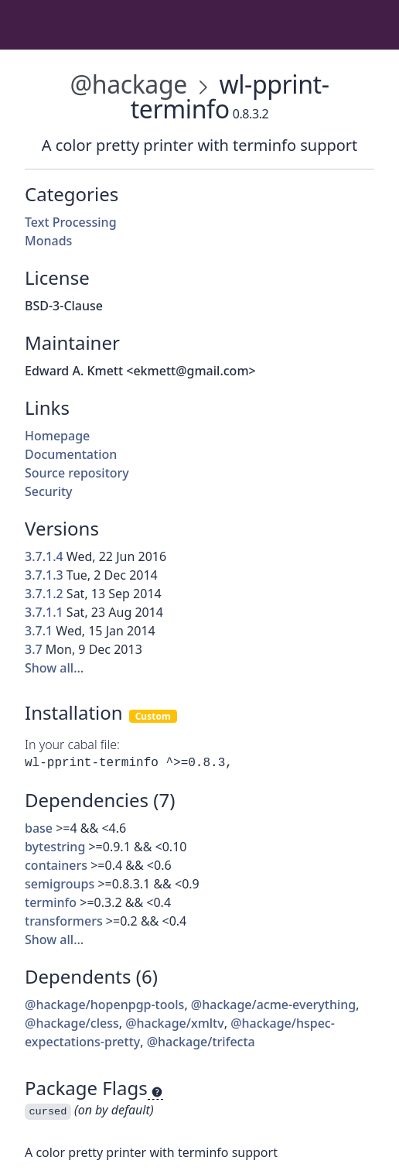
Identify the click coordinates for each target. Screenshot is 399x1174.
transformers (64, 920)
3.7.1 (39, 630)
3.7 (34, 649)
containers (56, 865)
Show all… (54, 667)
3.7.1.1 (44, 612)
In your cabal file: (72, 744)
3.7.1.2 (44, 593)
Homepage (57, 435)
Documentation (71, 454)
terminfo (51, 902)
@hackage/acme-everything (273, 1004)
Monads (48, 240)
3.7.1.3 (44, 575)
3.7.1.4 (44, 556)
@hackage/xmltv (174, 1023)
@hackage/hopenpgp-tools (104, 1004)
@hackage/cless (72, 1023)
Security (49, 491)
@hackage (128, 84)
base (39, 828)
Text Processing (71, 222)
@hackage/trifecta (201, 1041)
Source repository (77, 472)
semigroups (59, 883)
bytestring (55, 846)
